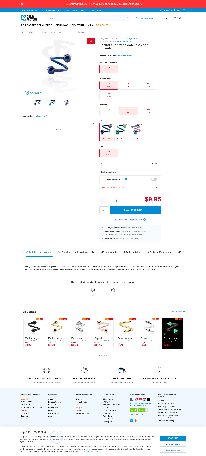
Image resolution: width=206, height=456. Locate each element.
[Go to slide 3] (60, 129)
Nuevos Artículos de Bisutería (31, 407)
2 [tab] (101, 355)
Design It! (102, 25)
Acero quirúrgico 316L (129, 39)
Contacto (161, 401)
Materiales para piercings (166, 407)
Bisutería (78, 25)
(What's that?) (41, 116)
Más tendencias (178, 312)
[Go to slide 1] (56, 129)
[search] (85, 18)
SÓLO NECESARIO (173, 450)
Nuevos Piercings (27, 402)
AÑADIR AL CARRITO (135, 210)
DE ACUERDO (173, 438)
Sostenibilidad (108, 419)
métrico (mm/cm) (166, 10)
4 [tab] (107, 355)
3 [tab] (104, 355)
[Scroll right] (22, 252)
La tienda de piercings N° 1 (31, 10)
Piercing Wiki (107, 422)
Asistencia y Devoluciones (112, 405)
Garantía (106, 407)
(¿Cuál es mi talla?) (126, 55)
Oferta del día (26, 405)
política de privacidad (90, 451)
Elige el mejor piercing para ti (168, 415)
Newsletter (25, 419)
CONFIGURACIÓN (173, 444)
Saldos (23, 410)
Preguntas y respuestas (166, 404)
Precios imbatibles (53, 10)
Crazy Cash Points (109, 410)
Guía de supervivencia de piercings (170, 409)
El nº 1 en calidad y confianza (75, 10)
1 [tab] (99, 355)
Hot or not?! (25, 413)
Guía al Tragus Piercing (166, 421)
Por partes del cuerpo (36, 25)
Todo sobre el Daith (164, 418)
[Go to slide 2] (58, 129)
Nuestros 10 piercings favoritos (168, 412)
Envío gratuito (96, 10)
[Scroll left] (183, 252)
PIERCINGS (61, 25)
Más (90, 25)
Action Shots (107, 416)
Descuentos (25, 416)
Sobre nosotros (108, 413)
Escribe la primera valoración (120, 41)
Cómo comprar (108, 399)
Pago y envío (107, 402)
